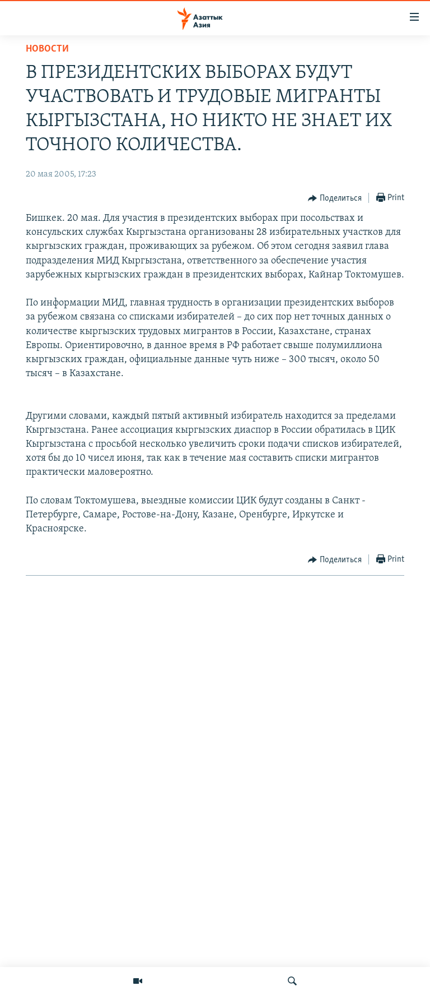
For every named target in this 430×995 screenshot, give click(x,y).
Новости (47, 49)
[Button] (335, 198)
